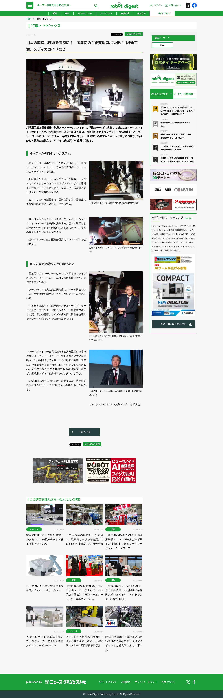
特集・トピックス (44, 19)
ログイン (158, 5)
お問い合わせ (175, 5)
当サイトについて (108, 682)
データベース (106, 13)
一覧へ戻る (84, 432)
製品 (162, 45)
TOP (28, 19)
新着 (55, 13)
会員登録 (141, 13)
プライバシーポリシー (146, 682)
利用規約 (125, 682)
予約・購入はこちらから (173, 324)
